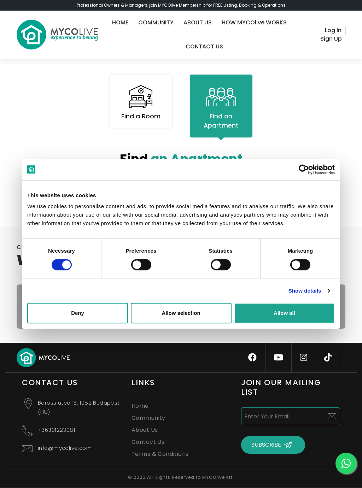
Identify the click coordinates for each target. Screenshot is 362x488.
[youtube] (278, 358)
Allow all (284, 313)
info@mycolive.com (65, 448)
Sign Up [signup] (331, 39)
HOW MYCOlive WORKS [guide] (254, 22)
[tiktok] (328, 358)
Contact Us (148, 442)
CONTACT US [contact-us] (204, 46)
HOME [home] (120, 22)
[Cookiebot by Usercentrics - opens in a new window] (304, 169)
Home (140, 406)
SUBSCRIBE (266, 445)
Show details (304, 291)
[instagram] (303, 358)
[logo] (57, 34)
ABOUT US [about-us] (197, 22)
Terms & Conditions (160, 454)
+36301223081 (56, 430)
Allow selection (181, 313)
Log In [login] (333, 30)
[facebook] (252, 358)
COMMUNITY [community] (156, 22)
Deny (77, 313)
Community (148, 418)
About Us (145, 430)
